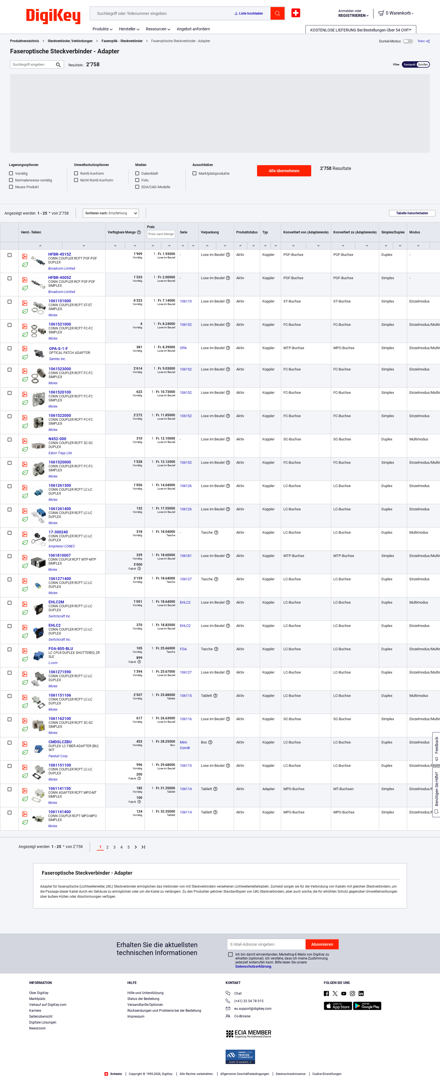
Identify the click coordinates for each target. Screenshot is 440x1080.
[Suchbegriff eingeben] (32, 64)
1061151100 (60, 765)
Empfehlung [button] (106, 213)
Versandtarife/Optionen (145, 1005)
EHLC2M (56, 602)
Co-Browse (238, 1016)
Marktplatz (37, 999)
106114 (186, 789)
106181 (186, 556)
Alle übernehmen (284, 171)
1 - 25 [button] (42, 213)
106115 (186, 696)
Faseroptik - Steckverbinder (122, 41)
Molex (53, 315)
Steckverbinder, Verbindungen (70, 41)
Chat (234, 994)
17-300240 (58, 532)
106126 (186, 486)
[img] (53, 17)
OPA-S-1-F (58, 348)
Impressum (136, 1016)
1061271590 (60, 672)
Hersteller (127, 29)
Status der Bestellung (143, 999)
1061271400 (60, 578)
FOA (183, 649)
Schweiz (113, 1074)
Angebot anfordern (193, 29)
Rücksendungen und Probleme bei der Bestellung (164, 1011)
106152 (186, 324)
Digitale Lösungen (42, 1022)
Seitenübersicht (40, 1016)
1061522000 (60, 415)
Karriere (35, 1011)
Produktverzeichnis (24, 41)
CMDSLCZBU (60, 742)
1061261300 (60, 485)
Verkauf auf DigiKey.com (48, 1005)
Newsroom (37, 1028)
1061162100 (60, 718)
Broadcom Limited (61, 268)
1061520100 (60, 392)
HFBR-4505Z (59, 277)
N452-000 (57, 438)
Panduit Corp (58, 756)
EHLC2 (185, 602)
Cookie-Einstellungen (327, 1074)
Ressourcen (156, 29)
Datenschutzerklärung (253, 966)
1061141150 (59, 788)
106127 (186, 579)
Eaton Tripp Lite (60, 453)
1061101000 (60, 301)
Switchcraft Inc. (60, 616)
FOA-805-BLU (61, 648)
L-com (53, 663)
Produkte (101, 29)
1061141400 (59, 812)
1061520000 (60, 462)
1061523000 (60, 369)
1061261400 (60, 508)
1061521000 (60, 324)
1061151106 (60, 695)
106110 (186, 301)
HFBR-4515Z (59, 254)
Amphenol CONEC (62, 546)
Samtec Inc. (57, 359)
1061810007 (59, 555)
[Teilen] (424, 41)
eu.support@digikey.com (249, 1009)
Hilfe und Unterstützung (145, 993)
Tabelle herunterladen (412, 213)
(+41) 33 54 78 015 (244, 1001)
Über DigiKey (39, 993)
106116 (186, 719)
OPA (183, 348)
